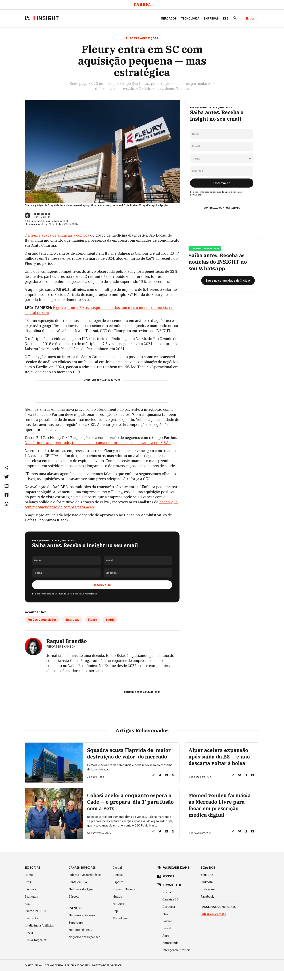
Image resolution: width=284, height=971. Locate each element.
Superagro (76, 922)
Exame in (168, 892)
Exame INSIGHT (36, 911)
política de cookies (77, 965)
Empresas (211, 18)
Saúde (110, 619)
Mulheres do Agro (81, 889)
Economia (31, 896)
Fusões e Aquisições (42, 619)
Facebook (207, 896)
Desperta (168, 906)
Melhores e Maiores (82, 915)
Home (29, 874)
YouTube (207, 874)
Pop (115, 911)
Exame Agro (33, 918)
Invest (29, 932)
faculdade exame (175, 867)
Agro (165, 935)
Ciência (118, 874)
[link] (6, 476)
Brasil (29, 882)
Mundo (117, 896)
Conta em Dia (78, 882)
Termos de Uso (63, 593)
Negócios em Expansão (84, 937)
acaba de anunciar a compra (58, 235)
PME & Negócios (36, 940)
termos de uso (54, 965)
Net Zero (119, 903)
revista (168, 876)
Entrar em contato (213, 914)
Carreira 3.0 (170, 899)
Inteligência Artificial (39, 925)
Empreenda (170, 942)
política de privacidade (107, 965)
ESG (226, 18)
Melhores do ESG (80, 929)
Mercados (169, 18)
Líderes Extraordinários (85, 874)
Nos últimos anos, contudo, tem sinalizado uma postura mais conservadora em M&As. (98, 442)
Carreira (30, 889)
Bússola (74, 896)
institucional (34, 965)
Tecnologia (190, 18)
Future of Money (124, 889)
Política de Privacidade (85, 593)
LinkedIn (207, 882)
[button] (6, 467)
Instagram (208, 889)
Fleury (92, 619)
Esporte (118, 882)
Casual (117, 867)
